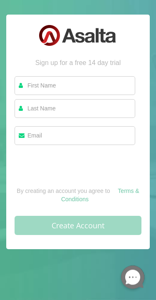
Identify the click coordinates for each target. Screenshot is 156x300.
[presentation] (78, 170)
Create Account (78, 225)
